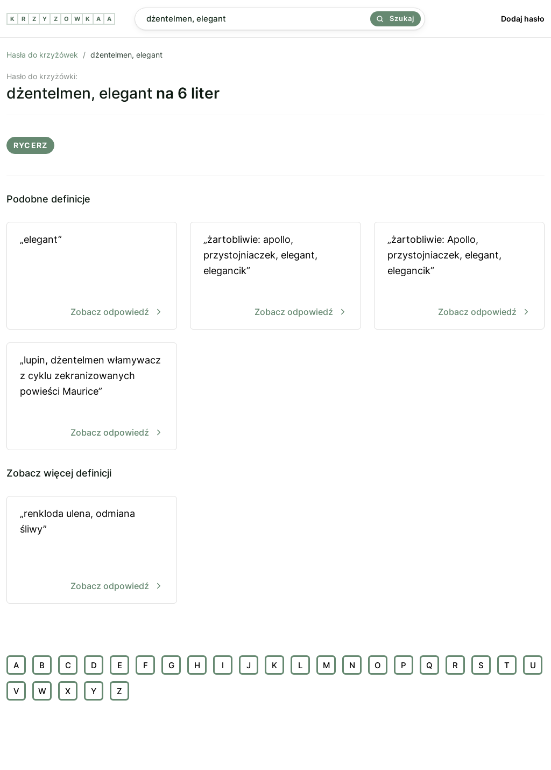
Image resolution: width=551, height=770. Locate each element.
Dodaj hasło (523, 18)
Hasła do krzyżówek (42, 54)
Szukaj (395, 18)
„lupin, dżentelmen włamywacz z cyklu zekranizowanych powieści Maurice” (92, 397)
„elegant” (92, 276)
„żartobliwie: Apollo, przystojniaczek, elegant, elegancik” (459, 276)
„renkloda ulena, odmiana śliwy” (92, 550)
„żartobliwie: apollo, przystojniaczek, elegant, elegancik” (275, 276)
